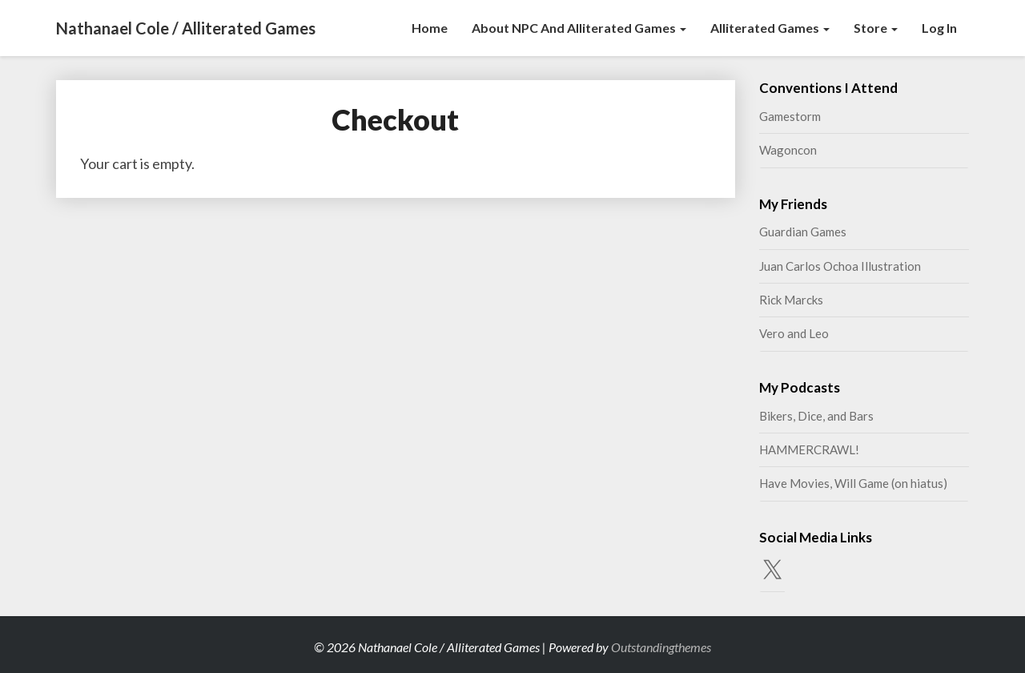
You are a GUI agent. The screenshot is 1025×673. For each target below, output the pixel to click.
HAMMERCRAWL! (809, 449)
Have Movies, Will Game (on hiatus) (853, 483)
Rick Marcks (791, 299)
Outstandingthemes (661, 647)
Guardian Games (802, 231)
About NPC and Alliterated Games (579, 27)
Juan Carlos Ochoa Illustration (840, 266)
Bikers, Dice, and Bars (816, 416)
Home (430, 27)
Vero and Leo (794, 333)
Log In (939, 27)
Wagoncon (788, 150)
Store (876, 27)
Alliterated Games (770, 27)
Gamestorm (790, 116)
